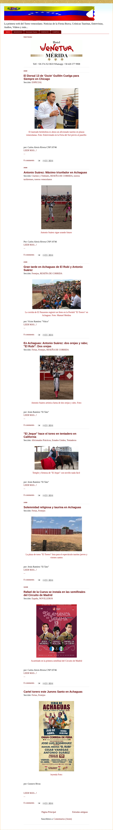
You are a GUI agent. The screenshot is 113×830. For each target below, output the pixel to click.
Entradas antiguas (80, 812)
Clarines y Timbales (40, 176)
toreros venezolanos (43, 179)
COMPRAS (56, 32)
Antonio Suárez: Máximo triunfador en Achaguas (55, 172)
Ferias (34, 349)
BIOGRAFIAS (18, 32)
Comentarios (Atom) (63, 819)
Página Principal (48, 812)
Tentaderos (71, 440)
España (35, 598)
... (24, 153)
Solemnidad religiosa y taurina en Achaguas (52, 507)
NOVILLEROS (46, 598)
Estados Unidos (59, 440)
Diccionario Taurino (31, 32)
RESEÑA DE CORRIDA (61, 176)
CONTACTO (44, 32)
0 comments (29, 160)
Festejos (35, 273)
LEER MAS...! (30, 150)
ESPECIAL (37, 82)
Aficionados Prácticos (41, 440)
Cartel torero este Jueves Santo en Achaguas (53, 691)
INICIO (8, 32)
